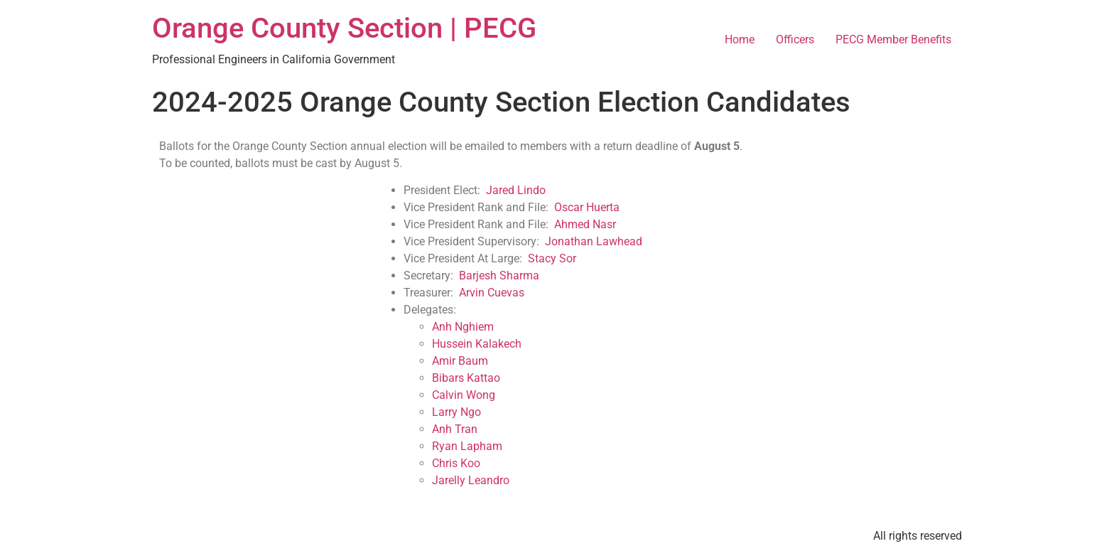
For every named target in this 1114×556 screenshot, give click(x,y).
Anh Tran (454, 429)
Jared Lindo (516, 190)
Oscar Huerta (587, 207)
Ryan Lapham (467, 446)
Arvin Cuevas (491, 292)
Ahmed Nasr (585, 224)
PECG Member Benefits (893, 39)
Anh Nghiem (463, 326)
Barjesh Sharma (499, 275)
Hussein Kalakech (476, 344)
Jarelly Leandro (470, 480)
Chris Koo (456, 463)
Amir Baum (460, 361)
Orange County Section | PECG (344, 28)
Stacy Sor (552, 258)
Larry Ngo (456, 412)
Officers (795, 39)
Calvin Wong (463, 395)
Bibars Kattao (466, 378)
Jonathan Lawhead (593, 241)
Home (740, 39)
